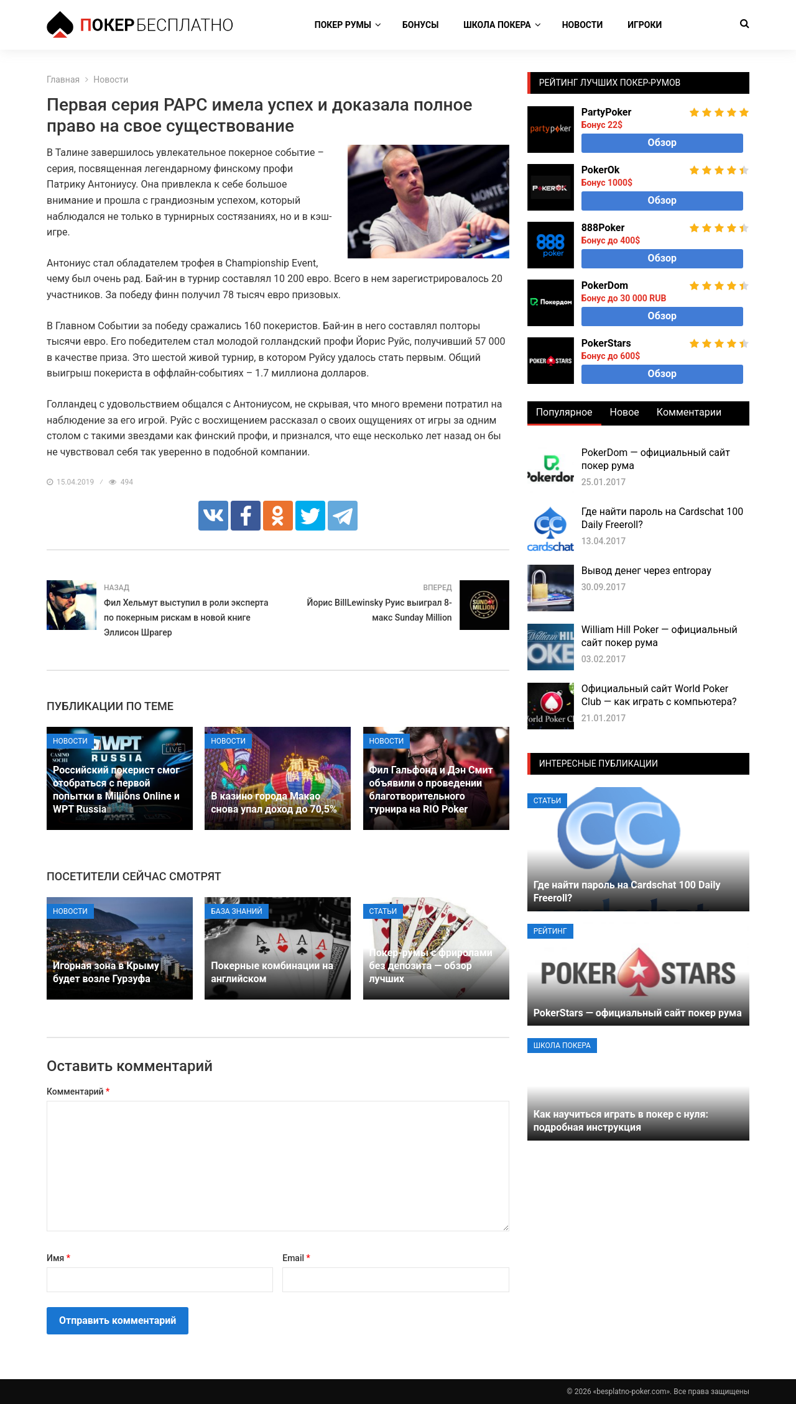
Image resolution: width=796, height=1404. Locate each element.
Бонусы (420, 25)
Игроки (644, 25)
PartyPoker (606, 112)
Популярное (564, 412)
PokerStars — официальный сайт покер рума (638, 1013)
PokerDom (604, 285)
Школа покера (496, 25)
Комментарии (689, 412)
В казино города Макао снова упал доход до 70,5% (274, 802)
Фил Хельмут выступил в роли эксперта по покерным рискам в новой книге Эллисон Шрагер (186, 617)
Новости (582, 25)
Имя (58, 1258)
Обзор (662, 142)
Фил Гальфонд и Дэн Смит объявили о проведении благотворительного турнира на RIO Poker (431, 789)
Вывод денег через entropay (646, 571)
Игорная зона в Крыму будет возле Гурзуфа (106, 972)
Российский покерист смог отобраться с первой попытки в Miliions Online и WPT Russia (116, 789)
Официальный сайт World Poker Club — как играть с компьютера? (659, 695)
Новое (624, 412)
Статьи (383, 911)
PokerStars (606, 343)
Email (296, 1258)
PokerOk (600, 170)
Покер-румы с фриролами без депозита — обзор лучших (431, 966)
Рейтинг (550, 931)
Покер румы (343, 25)
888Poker (603, 228)
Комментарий (78, 1091)
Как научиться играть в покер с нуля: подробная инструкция (621, 1120)
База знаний (236, 911)
